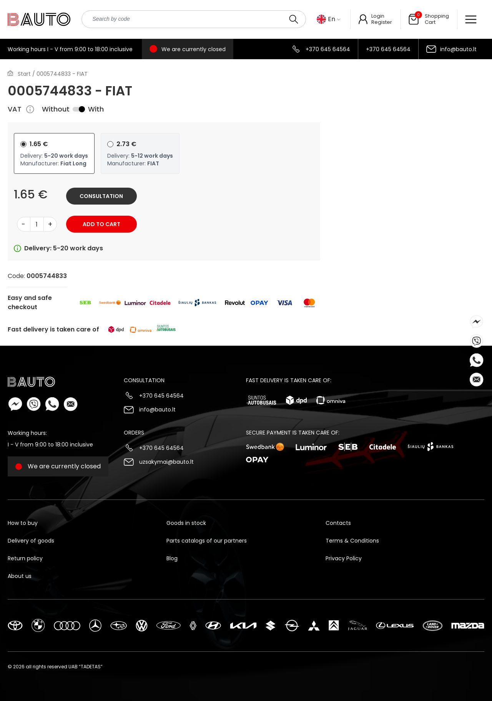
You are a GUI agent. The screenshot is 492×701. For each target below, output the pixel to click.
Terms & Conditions (352, 540)
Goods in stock (186, 523)
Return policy (25, 558)
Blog (172, 558)
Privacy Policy (344, 558)
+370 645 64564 (328, 49)
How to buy (23, 523)
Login (377, 16)
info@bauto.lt (458, 49)
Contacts (338, 523)
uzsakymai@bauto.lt (166, 462)
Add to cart (101, 224)
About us (20, 576)
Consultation (101, 196)
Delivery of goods (31, 540)
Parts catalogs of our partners (206, 540)
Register (381, 22)
